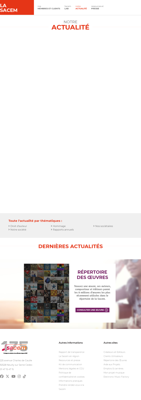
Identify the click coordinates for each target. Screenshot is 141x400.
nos (49, 7)
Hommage (59, 226)
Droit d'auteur (18, 226)
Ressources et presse (69, 360)
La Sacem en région (69, 356)
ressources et (97, 7)
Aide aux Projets (112, 364)
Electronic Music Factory (116, 376)
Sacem (67, 7)
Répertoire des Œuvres (115, 360)
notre (81, 7)
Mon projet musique (114, 372)
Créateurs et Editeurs (114, 352)
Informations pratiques (70, 381)
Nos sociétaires (104, 226)
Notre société (18, 229)
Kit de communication (70, 364)
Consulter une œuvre (90, 310)
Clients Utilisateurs (113, 356)
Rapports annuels (63, 229)
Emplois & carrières (113, 368)
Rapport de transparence (71, 352)
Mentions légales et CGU (71, 368)
